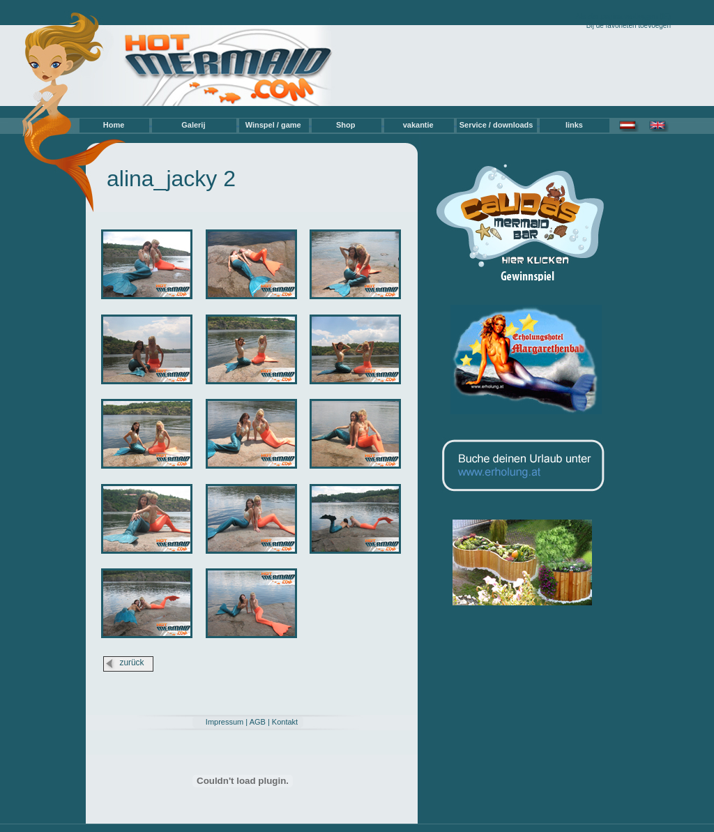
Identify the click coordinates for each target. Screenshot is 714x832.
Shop (346, 125)
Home (114, 125)
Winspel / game (273, 125)
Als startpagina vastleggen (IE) (623, 16)
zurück (131, 662)
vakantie (418, 125)
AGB (258, 722)
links (574, 125)
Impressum (224, 722)
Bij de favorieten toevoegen (628, 25)
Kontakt (285, 722)
